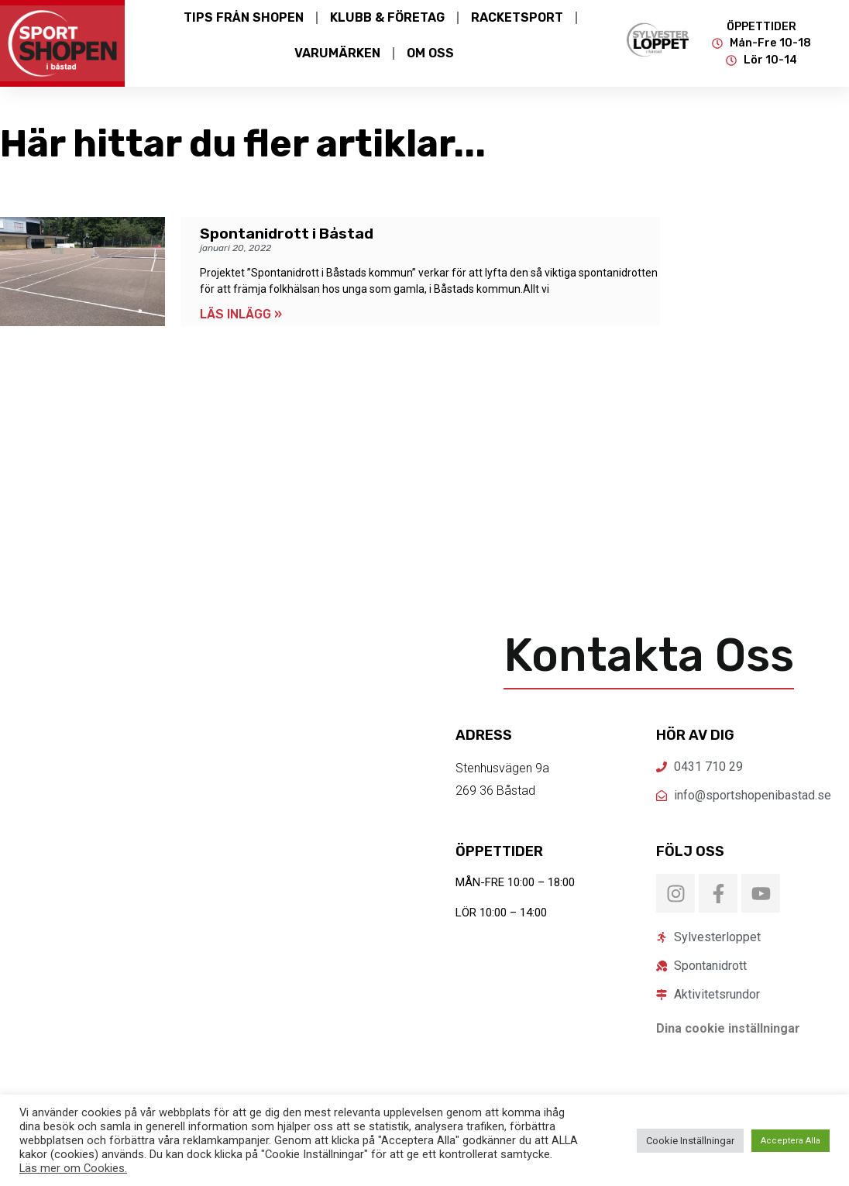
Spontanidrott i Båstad (286, 233)
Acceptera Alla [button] (790, 1141)
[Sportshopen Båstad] (200, 839)
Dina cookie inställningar (728, 1028)
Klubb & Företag (387, 17)
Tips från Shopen (244, 17)
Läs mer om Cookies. (73, 1168)
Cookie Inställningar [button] (690, 1140)
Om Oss (430, 53)
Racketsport (517, 17)
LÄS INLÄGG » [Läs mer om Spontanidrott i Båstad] (241, 314)
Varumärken (337, 53)
